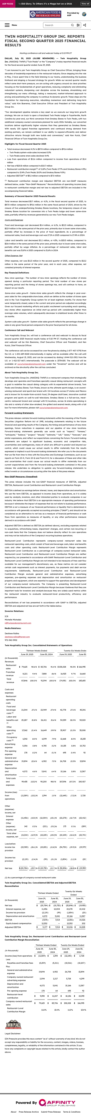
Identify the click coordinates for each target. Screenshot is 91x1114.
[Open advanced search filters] (78, 25)
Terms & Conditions (71, 1112)
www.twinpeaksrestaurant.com (31, 364)
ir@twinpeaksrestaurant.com (18, 623)
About (13, 1112)
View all (85, 3)
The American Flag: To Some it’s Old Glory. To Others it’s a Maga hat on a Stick (46, 3)
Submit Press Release (51, 1112)
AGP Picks (7, 4)
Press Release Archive (29, 1112)
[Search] (56, 25)
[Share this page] (84, 25)
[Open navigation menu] (11, 25)
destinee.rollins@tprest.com (17, 637)
